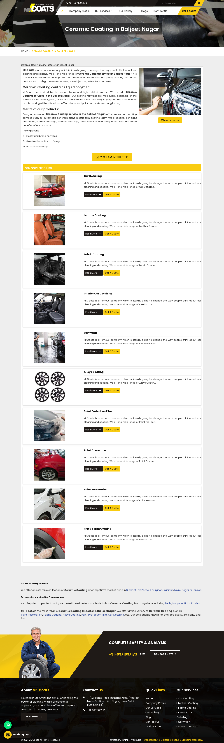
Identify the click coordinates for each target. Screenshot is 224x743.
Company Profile (79, 11)
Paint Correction (95, 450)
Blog (148, 717)
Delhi (168, 603)
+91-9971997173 (76, 3)
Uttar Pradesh (192, 603)
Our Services (104, 11)
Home (24, 51)
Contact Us (160, 11)
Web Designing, (152, 739)
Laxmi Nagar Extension (187, 590)
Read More (93, 194)
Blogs (144, 11)
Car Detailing (93, 176)
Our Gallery (127, 11)
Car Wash (90, 333)
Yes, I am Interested (112, 157)
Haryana (177, 603)
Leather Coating (95, 215)
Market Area (153, 726)
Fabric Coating (94, 254)
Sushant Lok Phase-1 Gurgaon (144, 590)
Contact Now (165, 654)
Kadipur (168, 590)
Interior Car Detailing (98, 293)
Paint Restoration (95, 489)
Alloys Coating (94, 372)
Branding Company (192, 739)
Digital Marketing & (171, 739)
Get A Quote (189, 11)
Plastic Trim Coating (97, 529)
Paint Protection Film (98, 411)
